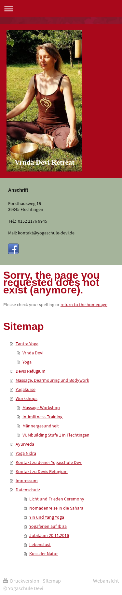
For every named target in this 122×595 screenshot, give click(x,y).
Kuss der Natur (43, 554)
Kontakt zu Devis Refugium (42, 471)
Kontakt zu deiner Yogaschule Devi (49, 462)
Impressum (27, 480)
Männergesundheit (40, 426)
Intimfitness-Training (42, 417)
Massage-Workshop (41, 407)
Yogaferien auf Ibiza (48, 526)
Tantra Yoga (27, 344)
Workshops (26, 398)
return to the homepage (84, 304)
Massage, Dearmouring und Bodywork (52, 380)
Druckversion (21, 580)
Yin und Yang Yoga (46, 517)
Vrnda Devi (32, 353)
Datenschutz (28, 490)
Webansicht (106, 580)
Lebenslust (40, 544)
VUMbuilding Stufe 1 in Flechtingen (55, 435)
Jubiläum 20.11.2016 (49, 535)
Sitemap (52, 580)
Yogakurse (25, 389)
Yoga (27, 362)
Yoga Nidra (26, 453)
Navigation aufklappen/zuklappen (61, 9)
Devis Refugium (31, 371)
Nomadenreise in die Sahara (56, 508)
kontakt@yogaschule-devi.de (46, 233)
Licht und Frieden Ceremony (56, 499)
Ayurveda (25, 444)
